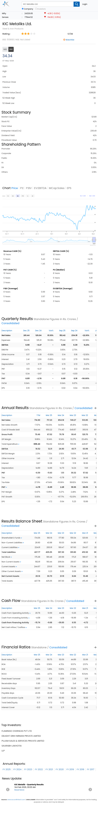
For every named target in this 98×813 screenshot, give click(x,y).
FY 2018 (80, 769)
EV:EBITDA (40, 188)
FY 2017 (90, 769)
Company (28, 9)
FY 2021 (49, 769)
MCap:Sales (56, 188)
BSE (11, 49)
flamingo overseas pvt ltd (17, 731)
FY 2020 (60, 769)
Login (84, 4)
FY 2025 (7, 769)
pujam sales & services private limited (23, 740)
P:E (22, 188)
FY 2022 (39, 769)
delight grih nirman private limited (21, 735)
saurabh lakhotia (12, 745)
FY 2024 (17, 769)
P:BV (29, 188)
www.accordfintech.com (16, 800)
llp (3, 750)
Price (14, 188)
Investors (41, 9)
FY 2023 (28, 769)
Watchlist (70, 39)
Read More (19, 790)
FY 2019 (70, 769)
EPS (69, 188)
